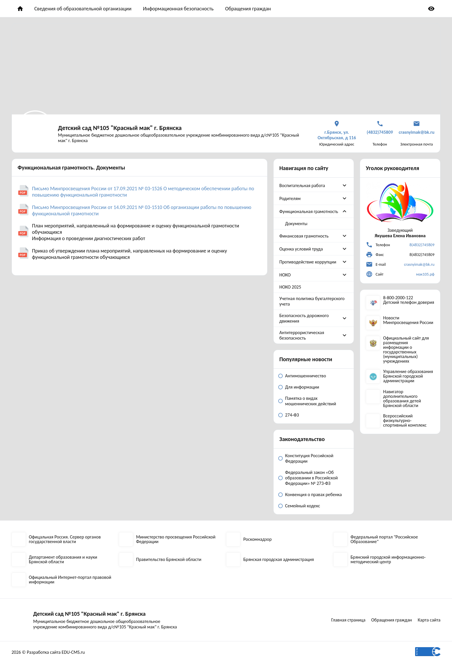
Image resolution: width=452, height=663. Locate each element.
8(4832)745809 (421, 244)
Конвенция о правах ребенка (313, 494)
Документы (296, 223)
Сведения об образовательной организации (82, 8)
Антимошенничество (305, 375)
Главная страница (348, 620)
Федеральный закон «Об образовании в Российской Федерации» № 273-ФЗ (311, 478)
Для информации (302, 387)
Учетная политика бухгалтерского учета (311, 301)
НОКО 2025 (290, 287)
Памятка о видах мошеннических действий (310, 400)
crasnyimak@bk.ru (419, 264)
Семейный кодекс (302, 505)
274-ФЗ (292, 415)
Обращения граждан (248, 8)
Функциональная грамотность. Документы (71, 167)
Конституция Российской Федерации (309, 458)
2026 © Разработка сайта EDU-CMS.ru (48, 652)
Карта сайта (429, 620)
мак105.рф (425, 274)
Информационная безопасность (178, 8)
